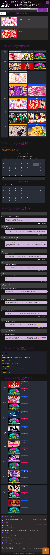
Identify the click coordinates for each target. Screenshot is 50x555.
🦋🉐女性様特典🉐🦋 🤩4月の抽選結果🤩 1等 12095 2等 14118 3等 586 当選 (16, 357)
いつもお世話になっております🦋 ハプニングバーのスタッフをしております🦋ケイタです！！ (19, 368)
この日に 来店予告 (45, 551)
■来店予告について (6, 537)
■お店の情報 (4, 542)
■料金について (5, 522)
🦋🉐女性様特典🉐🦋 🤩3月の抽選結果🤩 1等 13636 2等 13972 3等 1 (14, 363)
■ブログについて (5, 532)
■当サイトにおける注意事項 (8, 547)
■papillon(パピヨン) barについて (9, 516)
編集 (18, 216)
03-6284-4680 (19, 9)
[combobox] (3, 13)
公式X (42, 10)
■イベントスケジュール (7, 527)
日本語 (2, 13)
